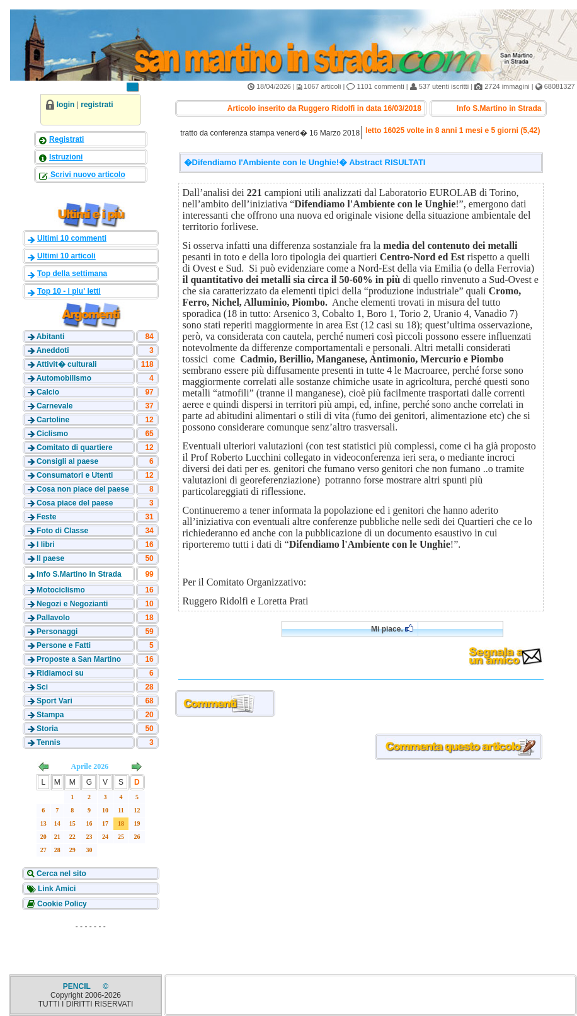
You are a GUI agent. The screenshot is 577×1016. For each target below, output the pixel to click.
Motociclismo (61, 590)
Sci (42, 687)
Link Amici (56, 888)
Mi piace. (392, 628)
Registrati (66, 139)
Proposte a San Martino (79, 659)
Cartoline (53, 419)
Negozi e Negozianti (72, 603)
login (66, 104)
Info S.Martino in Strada (79, 574)
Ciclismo (52, 433)
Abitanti (51, 336)
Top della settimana (72, 273)
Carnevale (54, 405)
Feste (46, 516)
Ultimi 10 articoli (66, 255)
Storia (47, 728)
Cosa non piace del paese (83, 489)
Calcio (48, 392)
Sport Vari (54, 700)
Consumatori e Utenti (75, 475)
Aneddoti (53, 350)
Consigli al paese (67, 461)
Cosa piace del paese (75, 503)
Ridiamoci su (60, 673)
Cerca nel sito (60, 873)
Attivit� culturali (67, 364)
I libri (46, 544)
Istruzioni (66, 157)
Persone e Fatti (64, 645)
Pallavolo (53, 617)
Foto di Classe (62, 530)
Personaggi (57, 631)
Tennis (48, 742)
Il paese (50, 558)
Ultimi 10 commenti (71, 238)
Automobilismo (64, 378)
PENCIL (78, 986)
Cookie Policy (61, 903)
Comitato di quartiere (75, 447)
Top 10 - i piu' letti (69, 291)
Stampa (50, 714)
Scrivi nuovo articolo (87, 174)
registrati (97, 104)
